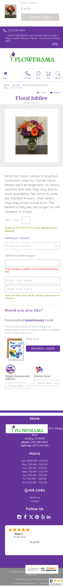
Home (6, 85)
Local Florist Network (25, 583)
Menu (5, 78)
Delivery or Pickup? (17, 238)
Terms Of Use (22, 579)
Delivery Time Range (20, 255)
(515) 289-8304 (16, 30)
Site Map (44, 583)
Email (55, 92)
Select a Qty (12, 219)
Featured (16, 85)
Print (42, 92)
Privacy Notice (40, 579)
